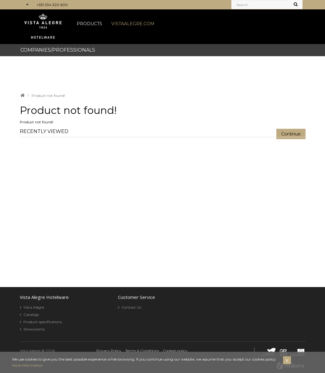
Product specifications (42, 322)
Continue (291, 134)
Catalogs (31, 314)
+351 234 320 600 (52, 4)
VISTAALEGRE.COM (132, 23)
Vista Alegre (33, 307)
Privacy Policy (108, 350)
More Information (27, 365)
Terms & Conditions (142, 350)
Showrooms (34, 329)
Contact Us (131, 307)
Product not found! (48, 95)
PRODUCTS (89, 23)
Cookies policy (175, 350)
